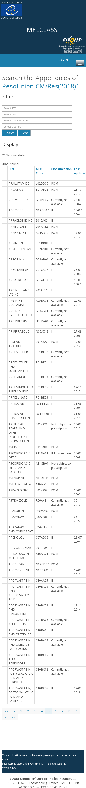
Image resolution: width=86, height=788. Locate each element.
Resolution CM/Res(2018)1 (41, 86)
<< (6, 711)
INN (13, 169)
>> (13, 717)
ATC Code (41, 171)
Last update (79, 173)
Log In (64, 60)
